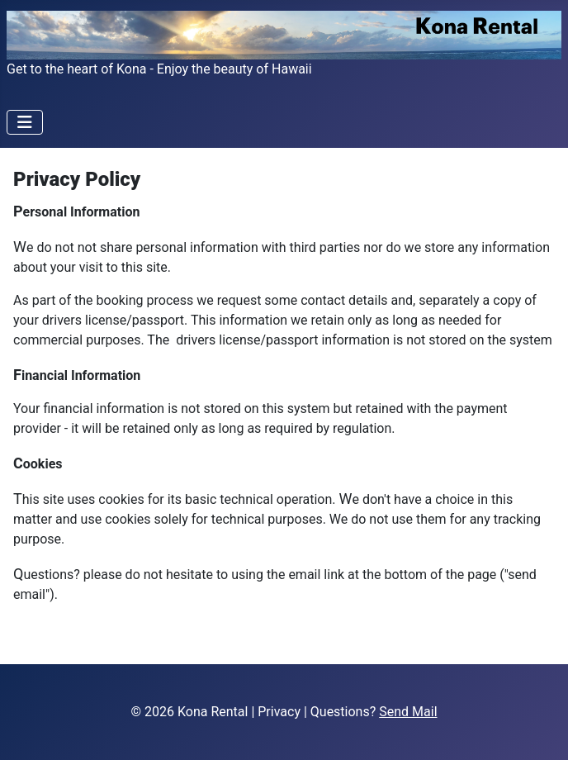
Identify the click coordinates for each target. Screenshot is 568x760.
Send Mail (408, 712)
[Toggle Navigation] (25, 122)
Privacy (279, 712)
